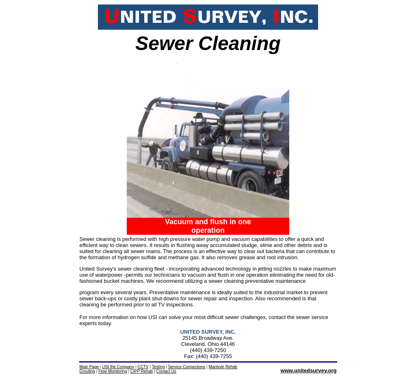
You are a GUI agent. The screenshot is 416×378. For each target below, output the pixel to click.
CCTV (143, 367)
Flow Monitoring (112, 371)
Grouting (87, 371)
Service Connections (187, 367)
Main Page (89, 367)
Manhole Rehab (223, 367)
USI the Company (118, 367)
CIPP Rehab (141, 371)
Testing (158, 367)
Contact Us (166, 371)
